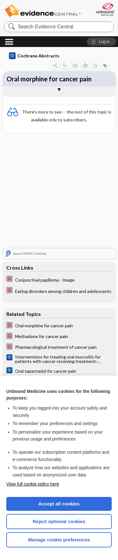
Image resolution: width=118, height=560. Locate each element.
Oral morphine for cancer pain (49, 79)
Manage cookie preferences (59, 539)
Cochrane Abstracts (34, 56)
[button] (101, 42)
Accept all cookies (59, 503)
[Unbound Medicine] (105, 9)
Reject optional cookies (59, 521)
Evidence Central (42, 11)
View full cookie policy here (32, 484)
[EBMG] (59, 279)
